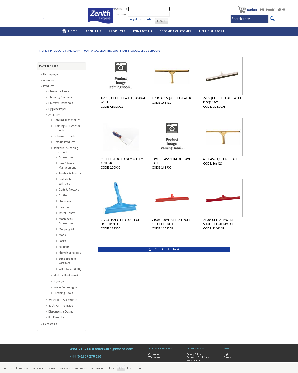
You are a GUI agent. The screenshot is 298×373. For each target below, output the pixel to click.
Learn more (134, 368)
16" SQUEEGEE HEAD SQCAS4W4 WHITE (123, 100)
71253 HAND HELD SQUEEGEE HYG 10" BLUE (121, 222)
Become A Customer (175, 31)
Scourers (64, 247)
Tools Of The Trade (60, 305)
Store (226, 348)
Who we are (154, 357)
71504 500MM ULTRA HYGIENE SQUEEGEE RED (172, 222)
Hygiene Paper (57, 109)
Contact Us (142, 31)
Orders (227, 357)
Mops (62, 235)
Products (117, 31)
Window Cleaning (70, 269)
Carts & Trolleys (69, 189)
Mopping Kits (67, 229)
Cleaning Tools (63, 293)
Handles (64, 207)
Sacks (62, 241)
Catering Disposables (67, 120)
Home (72, 31)
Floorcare (65, 201)
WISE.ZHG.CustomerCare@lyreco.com (102, 349)
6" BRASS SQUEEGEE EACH (221, 159)
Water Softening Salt (67, 287)
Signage (59, 281)
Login (226, 354)
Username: (120, 8)
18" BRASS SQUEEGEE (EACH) (171, 98)
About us (93, 31)
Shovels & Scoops (70, 252)
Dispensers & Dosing (61, 311)
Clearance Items (58, 91)
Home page (50, 74)
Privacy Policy (194, 354)
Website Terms (194, 360)
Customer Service (195, 348)
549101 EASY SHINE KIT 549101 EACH (173, 161)
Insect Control (67, 213)
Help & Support (212, 31)
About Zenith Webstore (160, 348)
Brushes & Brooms (70, 173)
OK (121, 368)
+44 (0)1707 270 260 (85, 356)
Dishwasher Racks (65, 136)
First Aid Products (64, 142)
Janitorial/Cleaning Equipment (105, 50)
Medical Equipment (66, 275)
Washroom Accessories (62, 299)
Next (176, 249)
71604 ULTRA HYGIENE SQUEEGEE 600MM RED (219, 222)
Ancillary (74, 50)
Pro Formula (56, 317)
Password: (121, 14)
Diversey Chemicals (60, 103)
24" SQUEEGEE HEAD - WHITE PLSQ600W (223, 100)
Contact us (50, 324)
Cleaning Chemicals (61, 97)
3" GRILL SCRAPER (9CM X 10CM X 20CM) (122, 161)
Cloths (63, 195)
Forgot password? (140, 19)
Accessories (66, 157)
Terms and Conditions (198, 357)
